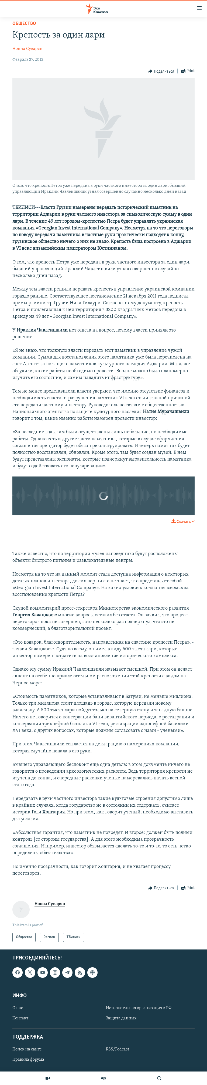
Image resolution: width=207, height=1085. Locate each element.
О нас (17, 1008)
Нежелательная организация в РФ (138, 1008)
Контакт (20, 1018)
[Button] (161, 71)
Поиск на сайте (27, 1049)
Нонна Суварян (27, 49)
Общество (24, 23)
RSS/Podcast (117, 1049)
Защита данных (121, 1018)
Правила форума (28, 1060)
